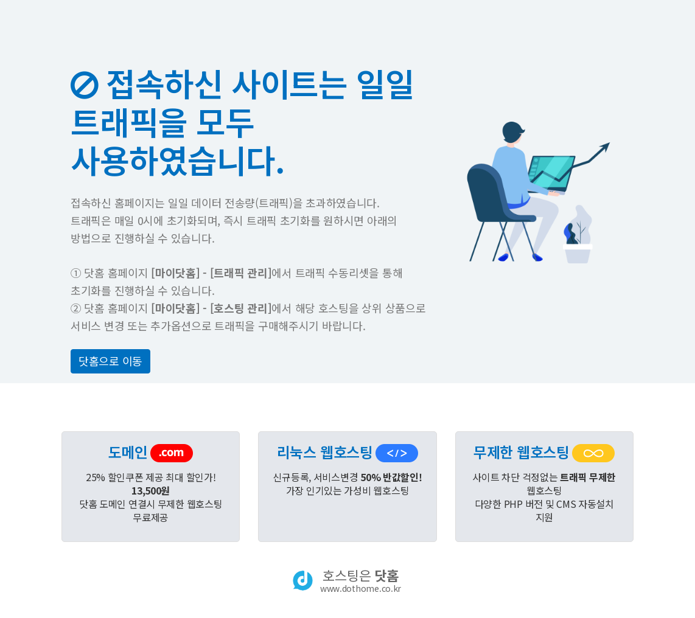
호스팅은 (360, 580)
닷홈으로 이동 (110, 361)
